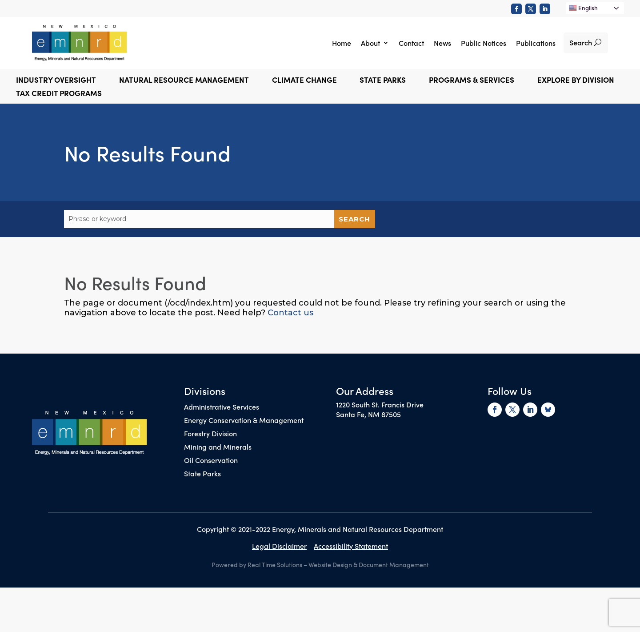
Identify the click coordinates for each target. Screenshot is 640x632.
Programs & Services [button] (471, 80)
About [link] (370, 43)
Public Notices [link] (483, 43)
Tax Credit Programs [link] (59, 94)
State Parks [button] (383, 80)
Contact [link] (411, 43)
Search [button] (580, 42)
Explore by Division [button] (575, 80)
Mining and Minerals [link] (218, 447)
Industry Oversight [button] (56, 80)
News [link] (442, 43)
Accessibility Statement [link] (351, 546)
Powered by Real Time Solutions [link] (257, 564)
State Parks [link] (202, 474)
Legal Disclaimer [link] (279, 546)
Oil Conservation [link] (211, 461)
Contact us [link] (290, 313)
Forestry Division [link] (210, 434)
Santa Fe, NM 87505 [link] (368, 414)
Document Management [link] (394, 564)
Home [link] (341, 43)
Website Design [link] (330, 564)
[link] (516, 9)
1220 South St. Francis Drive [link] (380, 404)
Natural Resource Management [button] (184, 80)
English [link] (583, 8)
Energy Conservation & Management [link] (244, 421)
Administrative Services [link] (221, 407)
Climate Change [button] (304, 80)
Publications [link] (536, 43)
